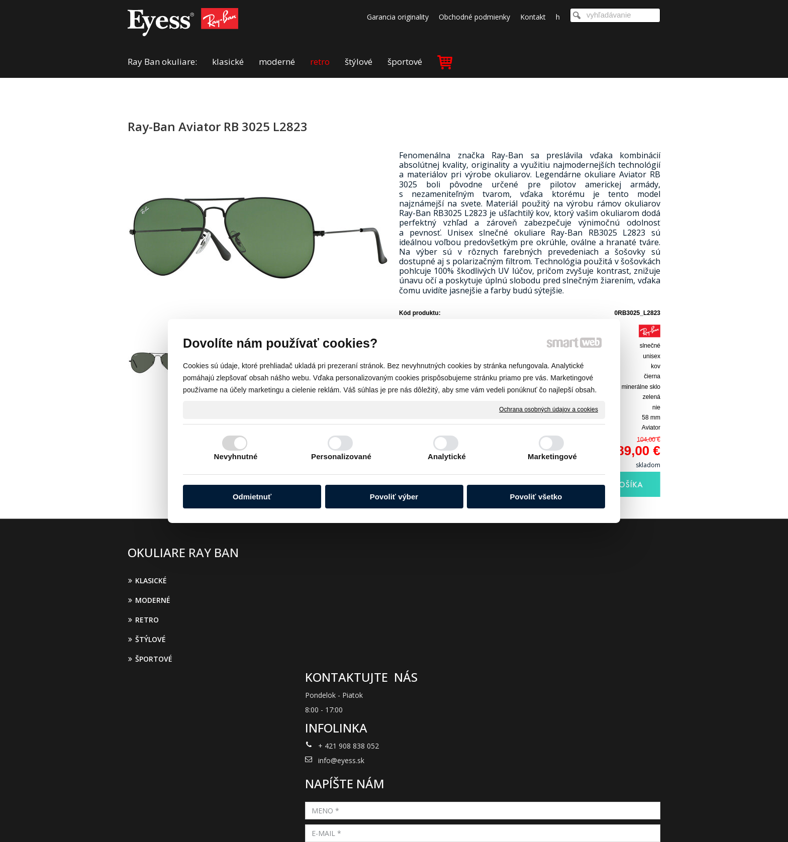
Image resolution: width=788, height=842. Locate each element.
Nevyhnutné (236, 456)
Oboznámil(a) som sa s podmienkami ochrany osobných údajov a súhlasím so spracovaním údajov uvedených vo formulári (573, 692)
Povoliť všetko (536, 496)
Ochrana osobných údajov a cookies (548, 409)
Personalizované (341, 456)
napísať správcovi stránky (380, 820)
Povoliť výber (394, 496)
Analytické (447, 456)
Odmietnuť (252, 496)
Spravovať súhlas (559, 820)
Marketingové (552, 456)
